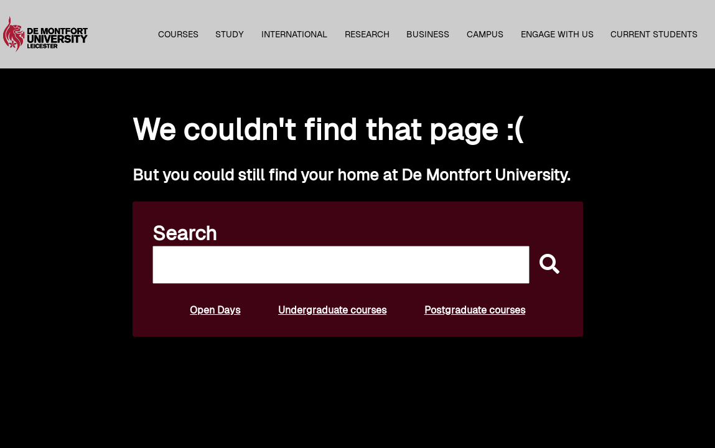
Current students (654, 34)
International (294, 34)
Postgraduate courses (474, 310)
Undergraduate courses (332, 310)
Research (367, 34)
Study (229, 34)
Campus (485, 34)
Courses (178, 34)
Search (184, 233)
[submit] (546, 265)
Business (427, 34)
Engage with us (557, 34)
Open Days (215, 310)
